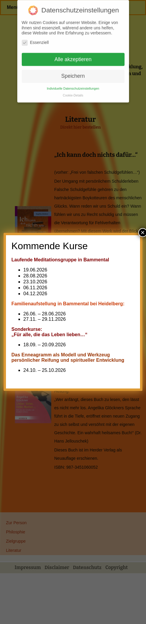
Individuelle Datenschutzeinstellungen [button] (73, 86)
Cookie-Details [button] (73, 93)
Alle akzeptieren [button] (73, 57)
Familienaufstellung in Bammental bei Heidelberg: (68, 303)
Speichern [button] (73, 74)
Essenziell (35, 40)
